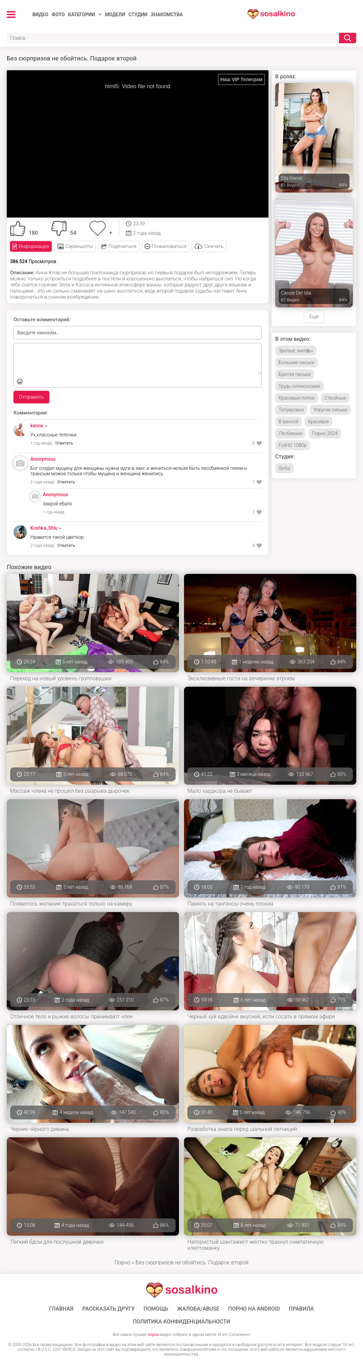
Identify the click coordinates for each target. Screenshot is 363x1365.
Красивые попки (297, 398)
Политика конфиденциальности (181, 1322)
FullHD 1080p (293, 445)
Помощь (156, 1309)
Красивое (318, 421)
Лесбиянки (290, 433)
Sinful (284, 468)
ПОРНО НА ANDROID (254, 1309)
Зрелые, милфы (296, 350)
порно (153, 1334)
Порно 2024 (325, 433)
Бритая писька (295, 374)
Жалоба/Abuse (198, 1309)
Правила (301, 1309)
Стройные (335, 398)
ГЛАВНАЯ (61, 1309)
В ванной (289, 421)
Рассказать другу (108, 1309)
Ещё (314, 316)
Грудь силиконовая (299, 386)
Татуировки (291, 409)
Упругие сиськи (330, 409)
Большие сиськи (296, 362)
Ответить (64, 443)
